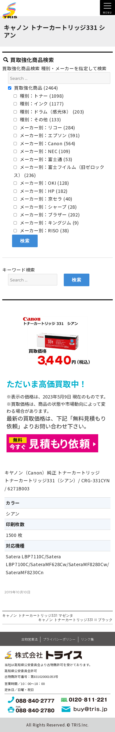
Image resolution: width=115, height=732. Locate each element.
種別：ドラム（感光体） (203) (49, 111)
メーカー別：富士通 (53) (43, 159)
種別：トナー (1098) (39, 95)
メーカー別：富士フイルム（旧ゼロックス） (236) (59, 171)
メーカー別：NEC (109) (42, 151)
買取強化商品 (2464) (33, 87)
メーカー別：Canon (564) (44, 143)
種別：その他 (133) (37, 119)
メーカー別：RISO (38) (41, 230)
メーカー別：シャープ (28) (45, 206)
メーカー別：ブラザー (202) (47, 214)
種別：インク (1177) (39, 103)
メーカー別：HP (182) (41, 191)
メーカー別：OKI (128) (41, 182)
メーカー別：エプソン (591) (47, 135)
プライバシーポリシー (59, 639)
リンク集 (87, 639)
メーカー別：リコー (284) (44, 127)
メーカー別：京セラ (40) (43, 198)
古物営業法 (29, 639)
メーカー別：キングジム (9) (46, 222)
